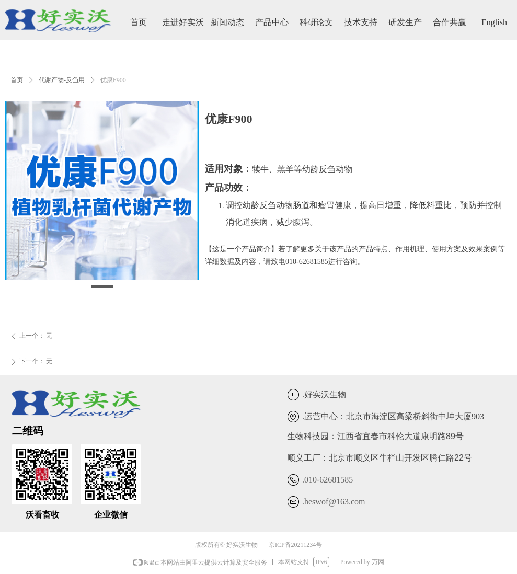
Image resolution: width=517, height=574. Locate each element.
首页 (16, 80)
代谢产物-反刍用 (62, 80)
